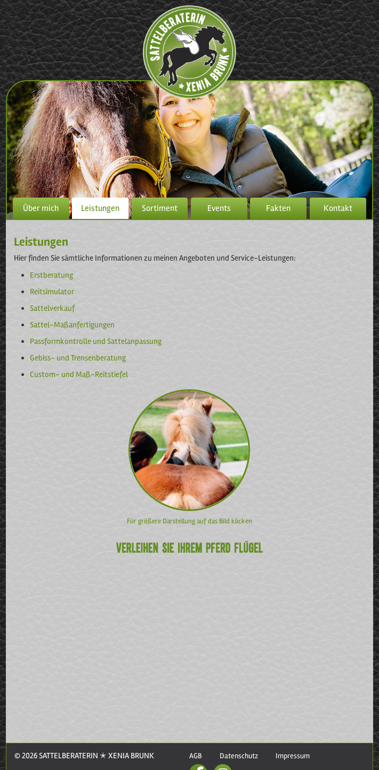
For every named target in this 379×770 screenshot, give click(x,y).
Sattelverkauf (52, 308)
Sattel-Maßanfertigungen (72, 324)
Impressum (293, 755)
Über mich (41, 208)
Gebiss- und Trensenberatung (78, 358)
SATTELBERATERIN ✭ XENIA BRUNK (95, 755)
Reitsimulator (52, 291)
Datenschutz (239, 755)
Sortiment (160, 208)
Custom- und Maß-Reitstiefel (79, 374)
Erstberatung (51, 275)
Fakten (278, 208)
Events (219, 208)
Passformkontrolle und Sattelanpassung (96, 341)
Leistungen (100, 208)
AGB (195, 755)
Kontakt (338, 208)
